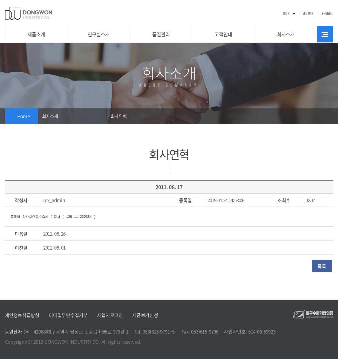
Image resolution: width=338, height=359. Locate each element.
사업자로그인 (110, 315)
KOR (286, 13)
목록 (321, 266)
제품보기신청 (145, 315)
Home (23, 116)
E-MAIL (327, 13)
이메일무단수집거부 (68, 315)
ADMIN (308, 13)
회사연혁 (119, 116)
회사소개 (50, 116)
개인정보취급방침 (22, 315)
